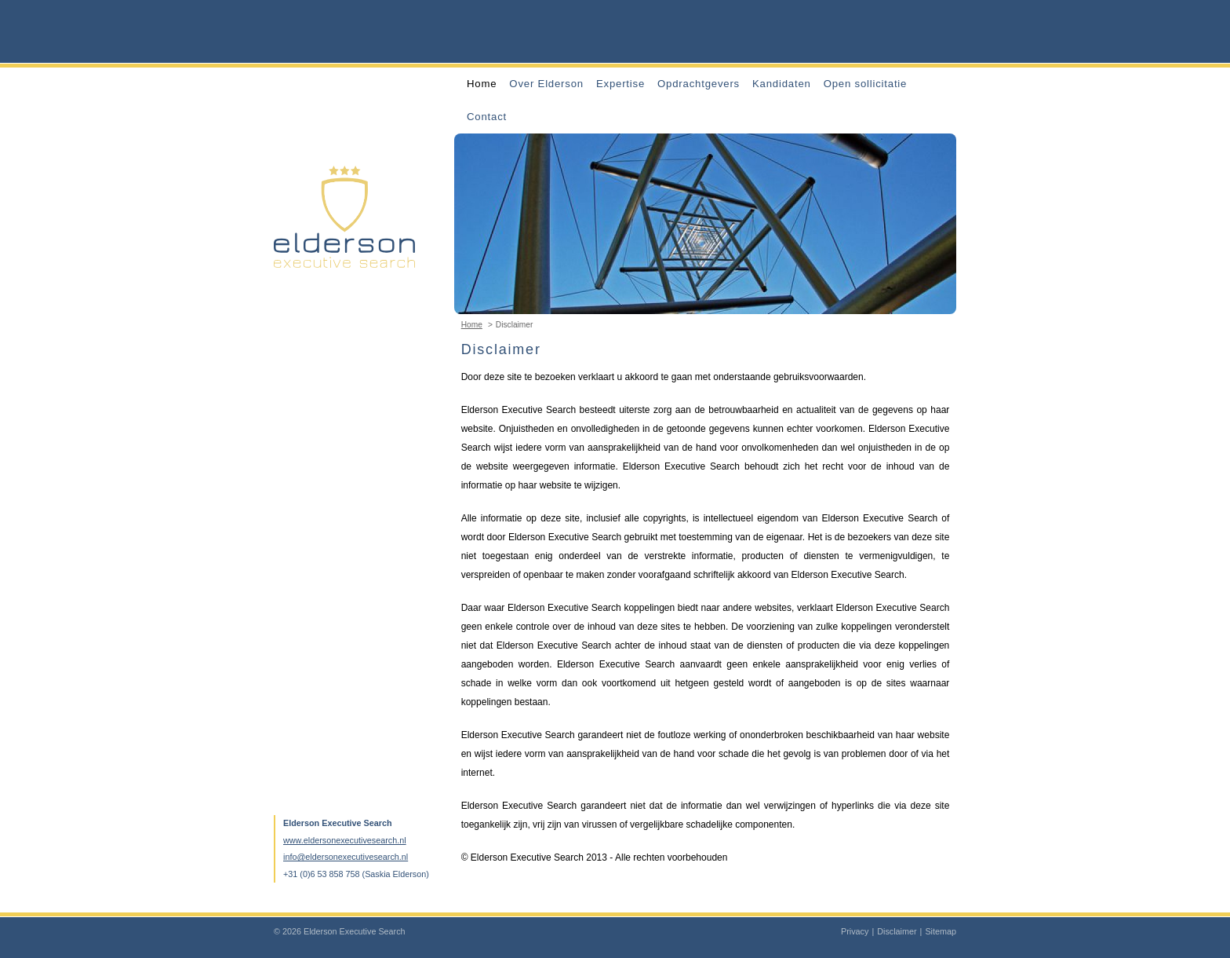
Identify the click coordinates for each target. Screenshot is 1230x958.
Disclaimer (896, 931)
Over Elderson (546, 84)
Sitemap (940, 931)
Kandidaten (781, 84)
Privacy (854, 931)
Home (482, 84)
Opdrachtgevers (698, 84)
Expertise (620, 84)
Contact (487, 116)
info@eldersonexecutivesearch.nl (345, 856)
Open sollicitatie (866, 84)
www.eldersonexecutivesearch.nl (344, 840)
